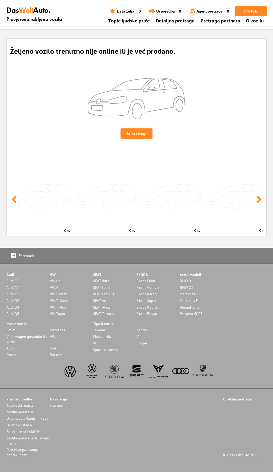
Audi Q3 (12, 307)
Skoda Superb (147, 300)
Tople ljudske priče (129, 20)
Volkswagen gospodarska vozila (27, 339)
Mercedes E (189, 300)
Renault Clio (189, 307)
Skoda (11, 354)
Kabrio (141, 329)
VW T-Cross (59, 300)
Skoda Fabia (146, 280)
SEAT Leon (101, 287)
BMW (10, 329)
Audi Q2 (12, 300)
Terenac (99, 329)
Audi (10, 348)
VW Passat (58, 293)
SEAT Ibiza (101, 280)
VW (52, 336)
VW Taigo (57, 313)
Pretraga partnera (220, 20)
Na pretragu (136, 133)
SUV (96, 342)
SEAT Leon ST (103, 293)
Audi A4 (12, 287)
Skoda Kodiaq (147, 307)
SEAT (54, 348)
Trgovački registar (20, 405)
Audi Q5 (12, 313)
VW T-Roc (58, 307)
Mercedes (57, 329)
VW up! (56, 280)
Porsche (56, 354)
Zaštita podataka (19, 411)
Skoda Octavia (147, 287)
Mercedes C (189, 293)
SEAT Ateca (102, 307)
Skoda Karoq (146, 293)
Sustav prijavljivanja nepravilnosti (22, 452)
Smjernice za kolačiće (23, 431)
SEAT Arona (102, 300)
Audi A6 (12, 293)
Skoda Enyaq (146, 313)
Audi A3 (12, 280)
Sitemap (56, 405)
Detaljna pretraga (175, 20)
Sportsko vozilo (105, 349)
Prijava (250, 11)
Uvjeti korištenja (19, 424)
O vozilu (255, 20)
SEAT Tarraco (103, 313)
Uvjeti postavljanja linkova (27, 418)
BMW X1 (186, 287)
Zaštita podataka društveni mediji (27, 440)
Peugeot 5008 (191, 313)
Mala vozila (102, 336)
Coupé (141, 342)
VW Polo (57, 287)
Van (139, 336)
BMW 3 (185, 280)
